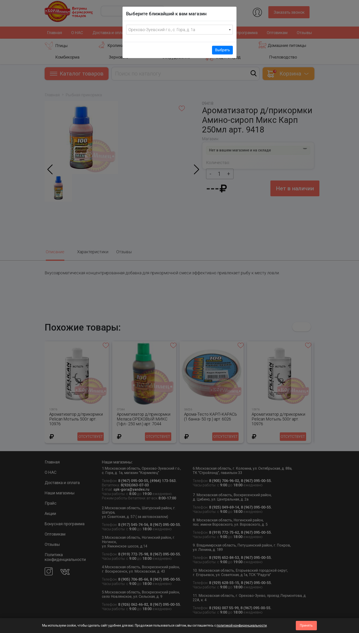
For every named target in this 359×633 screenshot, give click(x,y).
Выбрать (222, 50)
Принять (306, 625)
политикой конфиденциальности (242, 625)
